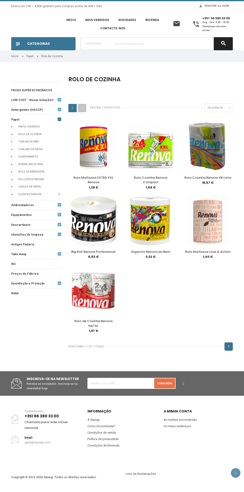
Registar (211, 6)
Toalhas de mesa (30, 149)
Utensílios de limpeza (27, 235)
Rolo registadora (31, 179)
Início (71, 20)
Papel (15, 120)
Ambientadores (23, 205)
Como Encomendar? (101, 427)
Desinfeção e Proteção (28, 284)
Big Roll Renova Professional (93, 252)
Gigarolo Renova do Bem (150, 252)
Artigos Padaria (23, 245)
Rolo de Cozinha (29, 134)
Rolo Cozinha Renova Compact (150, 180)
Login (225, 6)
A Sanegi (93, 420)
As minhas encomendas (180, 420)
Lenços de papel (29, 187)
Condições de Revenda (103, 447)
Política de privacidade (103, 440)
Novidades (127, 20)
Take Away (19, 255)
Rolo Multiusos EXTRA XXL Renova (93, 180)
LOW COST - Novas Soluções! (33, 100)
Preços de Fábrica (25, 275)
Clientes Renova (29, 194)
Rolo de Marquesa (31, 172)
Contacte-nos (112, 28)
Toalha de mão (28, 142)
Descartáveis (21, 225)
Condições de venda (101, 434)
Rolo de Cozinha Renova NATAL (93, 324)
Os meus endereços (177, 427)
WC (13, 265)
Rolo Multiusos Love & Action (207, 252)
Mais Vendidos (97, 20)
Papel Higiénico (29, 127)
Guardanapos (28, 157)
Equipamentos (22, 215)
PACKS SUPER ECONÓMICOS (32, 90)
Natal (15, 294)
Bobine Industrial (31, 164)
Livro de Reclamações (141, 475)
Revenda (152, 20)
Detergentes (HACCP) (27, 110)
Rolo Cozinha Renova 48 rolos (207, 177)
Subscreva (164, 384)
